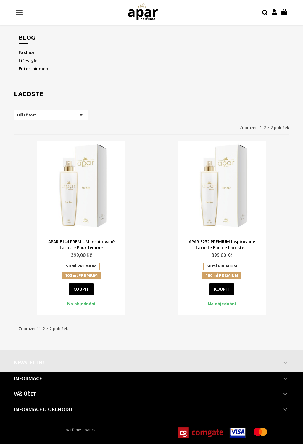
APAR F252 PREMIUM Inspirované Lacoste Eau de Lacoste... (222, 244)
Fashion (27, 52)
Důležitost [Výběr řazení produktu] (51, 114)
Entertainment (34, 68)
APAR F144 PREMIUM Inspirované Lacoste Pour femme (81, 244)
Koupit (81, 289)
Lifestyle (28, 60)
